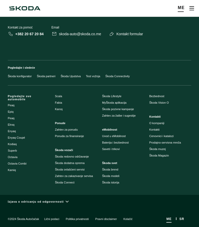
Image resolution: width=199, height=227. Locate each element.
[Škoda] (25, 8)
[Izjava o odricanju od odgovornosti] (99, 201)
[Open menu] (192, 8)
